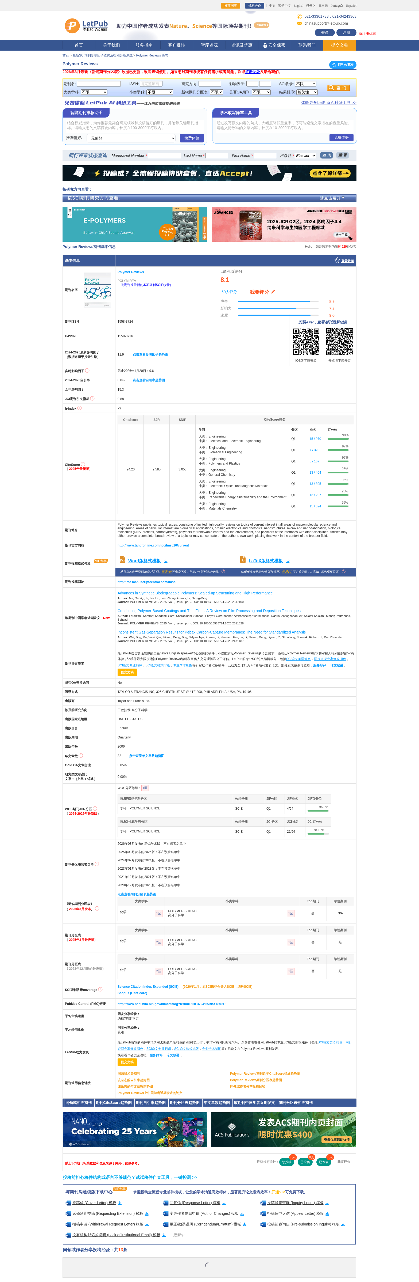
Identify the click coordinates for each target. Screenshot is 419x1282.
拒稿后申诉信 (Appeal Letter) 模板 (294, 1213)
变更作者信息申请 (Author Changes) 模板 (203, 1213)
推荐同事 (230, 5)
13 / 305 (315, 484)
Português (337, 5)
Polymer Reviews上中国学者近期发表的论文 (150, 1093)
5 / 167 (314, 461)
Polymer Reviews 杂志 (152, 55)
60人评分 (229, 292)
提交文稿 (339, 45)
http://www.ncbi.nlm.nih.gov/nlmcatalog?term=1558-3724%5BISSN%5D (172, 1004)
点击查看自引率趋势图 (149, 380)
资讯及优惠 (242, 45)
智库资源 (209, 45)
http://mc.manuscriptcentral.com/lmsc (147, 582)
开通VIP (166, 572)
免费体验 (191, 138)
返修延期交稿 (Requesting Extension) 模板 (107, 1213)
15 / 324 (315, 506)
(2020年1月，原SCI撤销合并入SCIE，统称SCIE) (217, 987)
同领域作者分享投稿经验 (247, 1086)
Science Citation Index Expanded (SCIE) (148, 987)
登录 (325, 32)
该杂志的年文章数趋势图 (135, 1086)
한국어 (311, 5)
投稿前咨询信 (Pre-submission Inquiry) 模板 (302, 1224)
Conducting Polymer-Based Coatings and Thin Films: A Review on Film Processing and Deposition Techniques (209, 611)
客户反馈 (176, 45)
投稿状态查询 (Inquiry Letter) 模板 (294, 1203)
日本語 (323, 5)
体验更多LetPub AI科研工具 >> (328, 102)
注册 (346, 32)
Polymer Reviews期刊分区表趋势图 (256, 1080)
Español (351, 5)
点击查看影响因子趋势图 (150, 354)
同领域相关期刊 (129, 1074)
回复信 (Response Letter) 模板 (194, 1203)
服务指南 (144, 45)
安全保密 (274, 45)
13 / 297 (315, 495)
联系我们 (307, 45)
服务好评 (319, 665)
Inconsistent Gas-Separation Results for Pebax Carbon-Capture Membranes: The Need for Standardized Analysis (212, 632)
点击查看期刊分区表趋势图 (137, 894)
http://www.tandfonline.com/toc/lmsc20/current (153, 545)
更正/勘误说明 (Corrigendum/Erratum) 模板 (205, 1224)
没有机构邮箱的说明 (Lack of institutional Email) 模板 (115, 1235)
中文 (272, 5)
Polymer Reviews (131, 272)
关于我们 (111, 45)
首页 (79, 45)
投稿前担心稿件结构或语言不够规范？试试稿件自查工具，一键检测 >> (130, 1177)
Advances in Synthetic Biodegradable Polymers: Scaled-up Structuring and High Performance (195, 593)
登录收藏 (347, 261)
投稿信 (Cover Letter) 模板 (93, 1203)
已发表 (325, 1161)
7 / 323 (314, 450)
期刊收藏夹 (343, 65)
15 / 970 (315, 439)
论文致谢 (336, 665)
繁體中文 (284, 5)
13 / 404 (315, 472)
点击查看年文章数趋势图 (146, 756)
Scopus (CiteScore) (132, 993)
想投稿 (288, 1161)
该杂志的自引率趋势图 (134, 1080)
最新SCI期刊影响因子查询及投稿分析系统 (103, 55)
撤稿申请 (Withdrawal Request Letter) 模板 (107, 1224)
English (299, 5)
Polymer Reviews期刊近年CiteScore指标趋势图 (265, 1074)
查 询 (326, 155)
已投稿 (306, 1161)
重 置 (342, 155)
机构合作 (254, 5)
